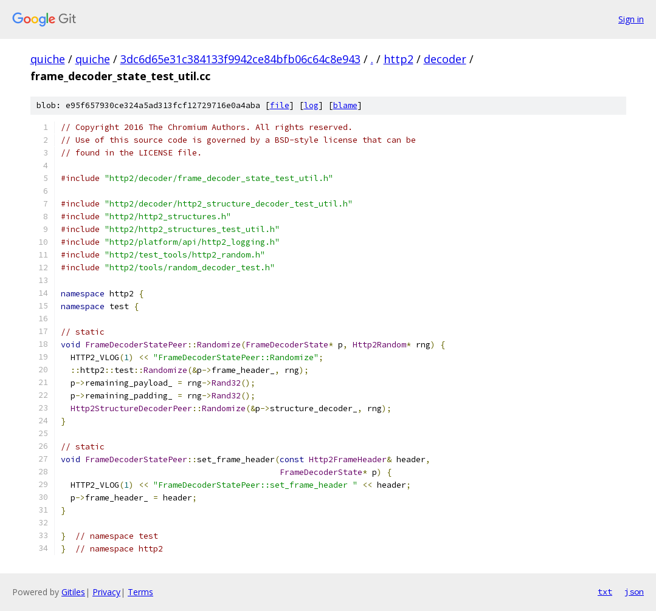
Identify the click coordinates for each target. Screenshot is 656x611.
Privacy (106, 592)
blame (345, 105)
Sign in (631, 19)
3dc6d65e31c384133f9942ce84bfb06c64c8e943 (240, 59)
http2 (398, 59)
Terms (140, 592)
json (634, 591)
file (279, 105)
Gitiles (73, 592)
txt (605, 591)
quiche (47, 59)
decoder (445, 59)
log (311, 105)
